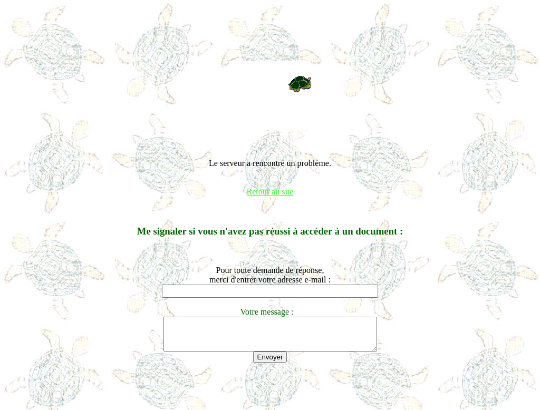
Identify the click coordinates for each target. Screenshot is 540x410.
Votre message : (270, 311)
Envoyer (270, 363)
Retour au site (270, 191)
